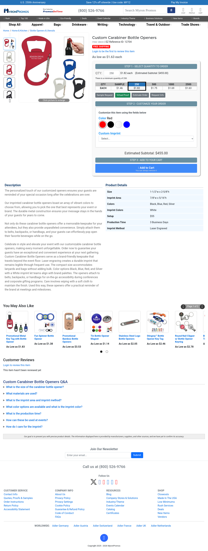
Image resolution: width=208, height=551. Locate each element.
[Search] (145, 10)
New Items (177, 18)
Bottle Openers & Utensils (42, 30)
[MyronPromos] (16, 10)
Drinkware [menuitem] (79, 24)
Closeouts (163, 494)
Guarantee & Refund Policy (70, 509)
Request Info (158, 95)
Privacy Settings (64, 501)
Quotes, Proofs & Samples (18, 498)
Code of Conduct (64, 513)
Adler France (124, 525)
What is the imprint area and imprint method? (33, 400)
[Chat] (183, 10)
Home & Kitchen (19, 30)
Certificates (112, 513)
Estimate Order (140, 95)
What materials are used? (21, 393)
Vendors (162, 516)
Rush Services (165, 505)
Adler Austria (81, 525)
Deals (83, 18)
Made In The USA (167, 498)
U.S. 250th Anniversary (32, 2)
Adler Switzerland (102, 525)
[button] (192, 10)
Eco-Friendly (65, 18)
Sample (105, 95)
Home (6, 30)
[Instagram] (108, 483)
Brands (195, 18)
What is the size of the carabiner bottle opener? (35, 387)
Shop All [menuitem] (14, 24)
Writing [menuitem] (102, 24)
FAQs (58, 516)
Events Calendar (115, 505)
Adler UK (141, 525)
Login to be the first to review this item (113, 51)
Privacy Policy (62, 498)
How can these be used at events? (27, 420)
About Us (60, 494)
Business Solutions (153, 18)
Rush (7, 18)
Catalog (110, 509)
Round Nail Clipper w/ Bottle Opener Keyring (185, 338)
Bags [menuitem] (57, 24)
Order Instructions (14, 501)
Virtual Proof (123, 95)
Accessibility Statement (17, 509)
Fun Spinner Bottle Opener (44, 337)
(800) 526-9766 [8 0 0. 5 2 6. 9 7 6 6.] (112, 467)
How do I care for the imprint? (24, 426)
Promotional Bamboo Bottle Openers (71, 338)
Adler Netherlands (161, 525)
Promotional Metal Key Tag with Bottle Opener (16, 338)
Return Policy (11, 505)
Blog (108, 494)
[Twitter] (94, 483)
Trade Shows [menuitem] (190, 24)
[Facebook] (100, 483)
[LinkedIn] (112, 483)
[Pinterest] (104, 483)
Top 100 (23, 18)
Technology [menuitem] (127, 24)
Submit (137, 455)
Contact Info (11, 494)
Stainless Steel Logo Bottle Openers (130, 337)
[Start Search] (171, 10)
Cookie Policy (62, 505)
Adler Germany (60, 525)
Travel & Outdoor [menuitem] (158, 24)
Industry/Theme (127, 18)
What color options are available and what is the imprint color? (44, 406)
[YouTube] (116, 483)
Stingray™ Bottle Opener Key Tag (156, 337)
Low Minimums (166, 501)
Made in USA (43, 18)
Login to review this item (16, 365)
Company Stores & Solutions (122, 498)
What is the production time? (23, 413)
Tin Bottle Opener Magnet (100, 337)
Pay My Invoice (179, 2)
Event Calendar (103, 18)
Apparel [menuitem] (37, 24)
